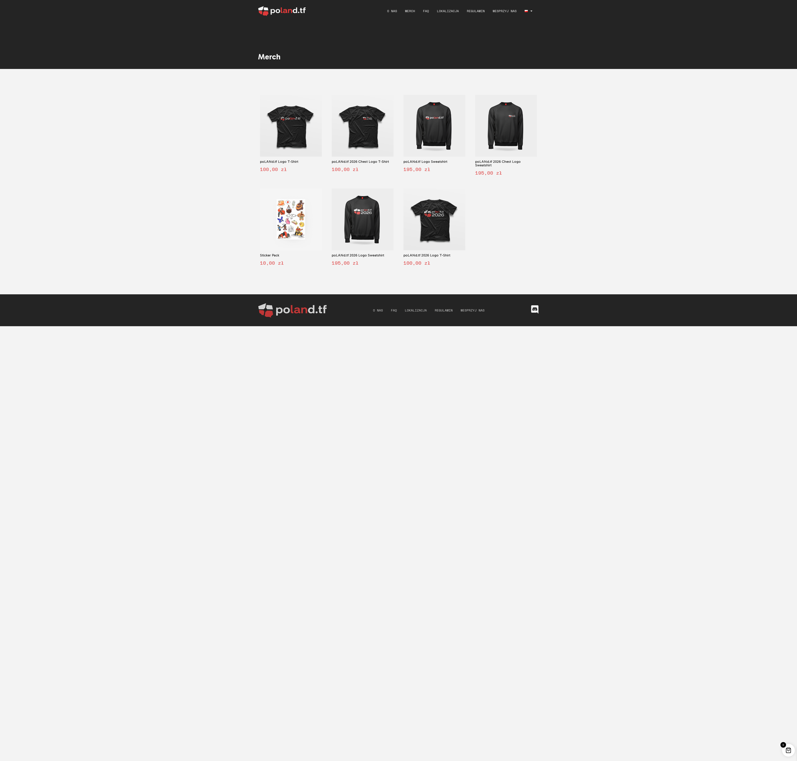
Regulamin (476, 11)
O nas (392, 11)
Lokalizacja (448, 11)
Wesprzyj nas (505, 11)
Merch (410, 11)
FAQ (426, 11)
